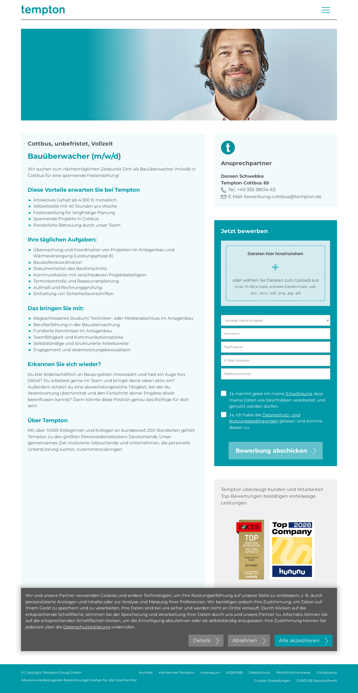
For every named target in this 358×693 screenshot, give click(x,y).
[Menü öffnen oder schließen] (326, 10)
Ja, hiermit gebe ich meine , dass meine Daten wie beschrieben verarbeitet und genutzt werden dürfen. (273, 400)
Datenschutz (259, 672)
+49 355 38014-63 (256, 189)
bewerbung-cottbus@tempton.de (283, 196)
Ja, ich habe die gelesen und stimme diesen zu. (271, 421)
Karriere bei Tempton (176, 672)
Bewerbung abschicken (275, 450)
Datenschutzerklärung (86, 627)
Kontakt (146, 672)
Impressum (210, 672)
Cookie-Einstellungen (272, 680)
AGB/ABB (234, 672)
